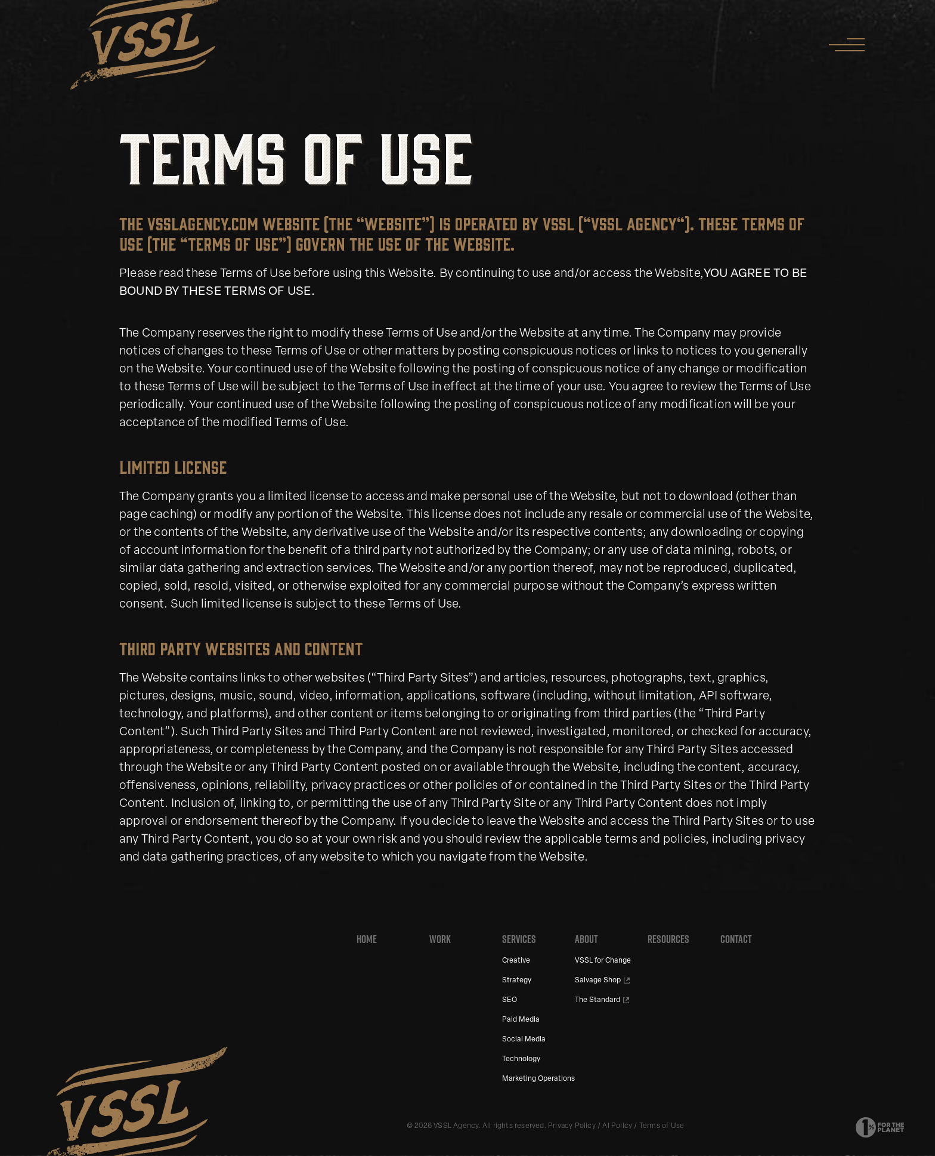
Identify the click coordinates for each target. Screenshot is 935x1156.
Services (519, 939)
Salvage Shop (598, 980)
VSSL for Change (603, 960)
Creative (516, 960)
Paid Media (521, 1020)
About (586, 939)
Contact (736, 939)
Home (367, 939)
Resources (668, 939)
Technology (521, 1059)
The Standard (597, 1000)
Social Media (524, 1039)
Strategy (516, 980)
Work (440, 939)
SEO (509, 1000)
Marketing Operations (538, 1079)
